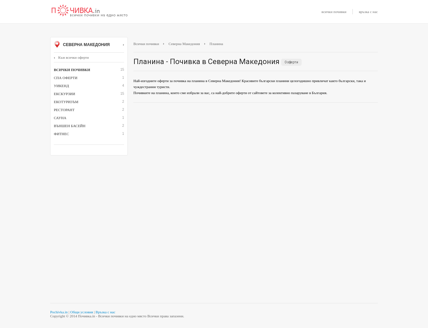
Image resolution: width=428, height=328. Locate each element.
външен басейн (69, 126)
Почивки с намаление (89, 11)
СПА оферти (65, 78)
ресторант (64, 110)
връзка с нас (368, 12)
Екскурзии (64, 94)
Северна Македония (89, 45)
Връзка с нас (105, 312)
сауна (60, 118)
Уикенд (61, 86)
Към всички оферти (71, 57)
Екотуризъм (66, 102)
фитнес (61, 134)
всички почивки (334, 12)
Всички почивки (146, 44)
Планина (216, 44)
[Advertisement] (255, 156)
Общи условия (81, 312)
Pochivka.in (59, 312)
